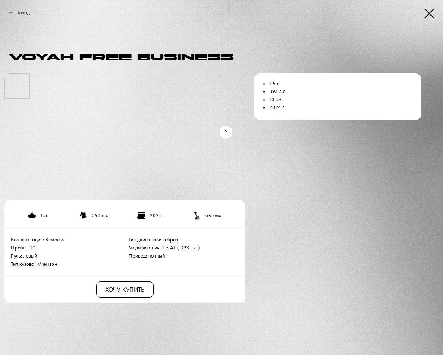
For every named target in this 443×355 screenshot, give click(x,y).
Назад (22, 12)
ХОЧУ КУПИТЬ (125, 289)
